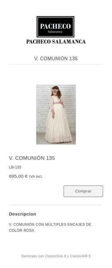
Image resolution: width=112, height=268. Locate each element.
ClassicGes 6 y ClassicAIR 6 (68, 256)
